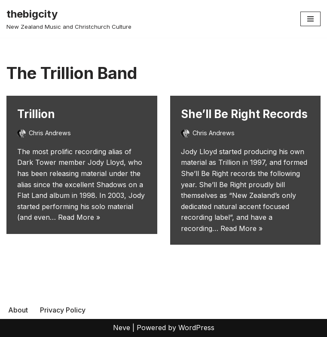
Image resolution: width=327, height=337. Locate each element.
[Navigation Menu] (310, 19)
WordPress (196, 327)
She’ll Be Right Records (244, 114)
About (18, 310)
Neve (121, 327)
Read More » (79, 217)
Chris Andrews (50, 133)
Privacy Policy (63, 310)
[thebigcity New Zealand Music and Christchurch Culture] (68, 19)
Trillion (36, 114)
